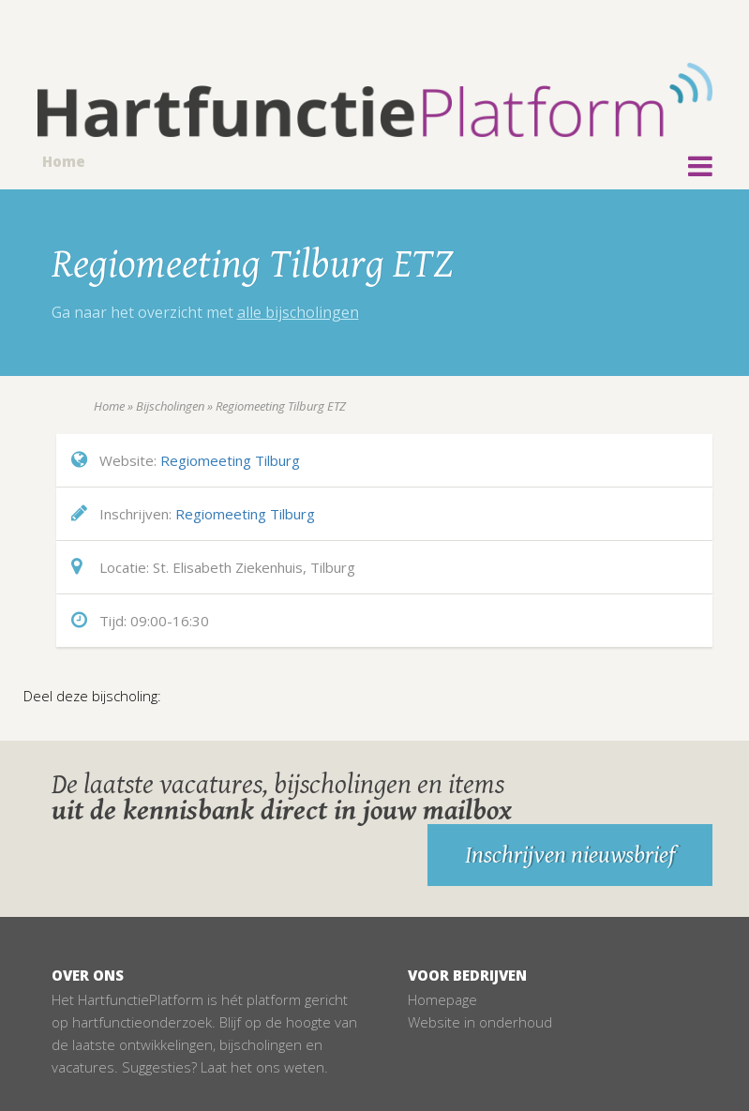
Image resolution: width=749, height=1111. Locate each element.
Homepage (442, 999)
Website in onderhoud (480, 1022)
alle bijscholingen (298, 312)
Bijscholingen (170, 406)
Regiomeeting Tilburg (230, 460)
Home (63, 161)
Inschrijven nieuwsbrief (570, 855)
